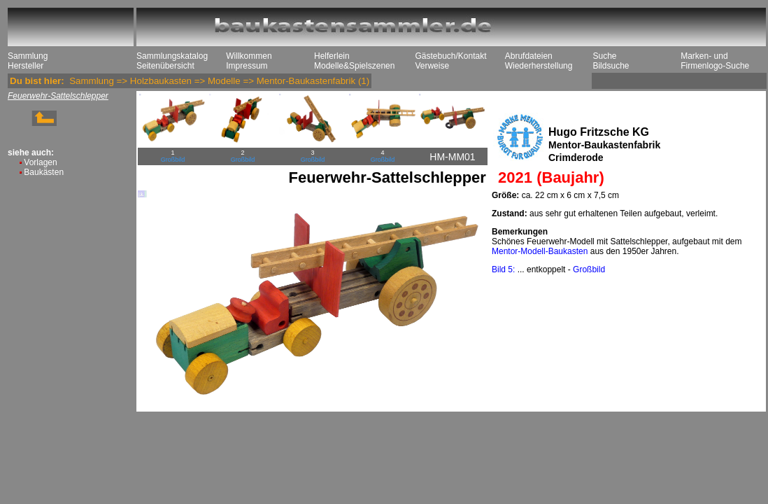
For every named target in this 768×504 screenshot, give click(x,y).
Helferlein (332, 56)
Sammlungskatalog (172, 56)
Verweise (432, 66)
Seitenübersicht (165, 66)
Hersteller (25, 66)
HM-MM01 (452, 156)
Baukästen (44, 172)
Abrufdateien (529, 56)
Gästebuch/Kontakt (450, 56)
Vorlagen (40, 162)
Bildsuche (610, 66)
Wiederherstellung (539, 66)
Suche (604, 56)
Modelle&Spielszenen (354, 66)
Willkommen (248, 56)
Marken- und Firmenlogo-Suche (715, 61)
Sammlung (28, 56)
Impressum (246, 66)
